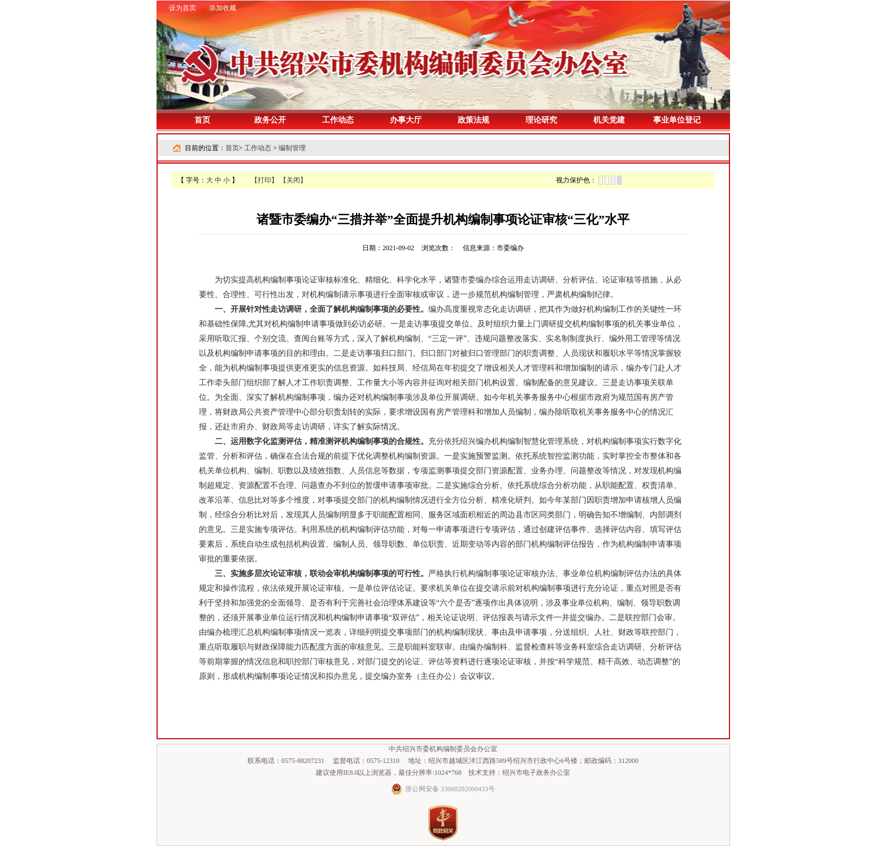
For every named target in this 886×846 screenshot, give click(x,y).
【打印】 (264, 180)
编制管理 (292, 148)
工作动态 (257, 148)
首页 (202, 120)
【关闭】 (293, 180)
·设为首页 (181, 8)
